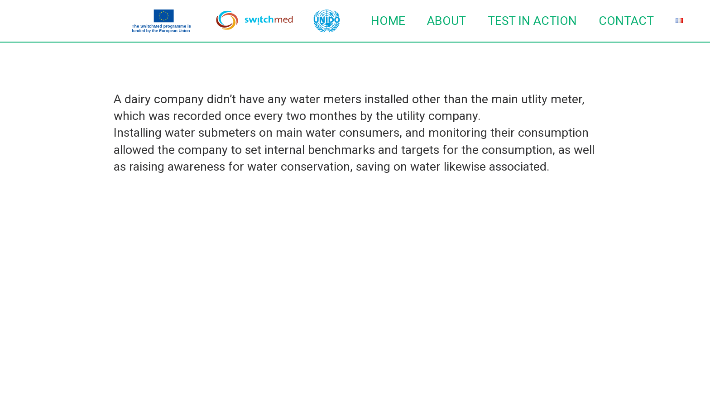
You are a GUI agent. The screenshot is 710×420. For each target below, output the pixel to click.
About (446, 21)
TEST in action (532, 21)
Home (388, 21)
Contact (626, 21)
